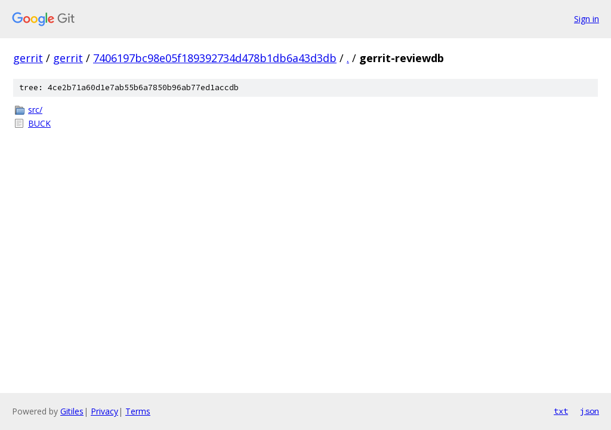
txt (561, 411)
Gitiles (72, 411)
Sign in (586, 18)
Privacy (104, 411)
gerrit (28, 58)
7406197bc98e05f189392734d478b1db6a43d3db (215, 58)
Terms (137, 411)
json (589, 411)
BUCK (39, 123)
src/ (35, 109)
